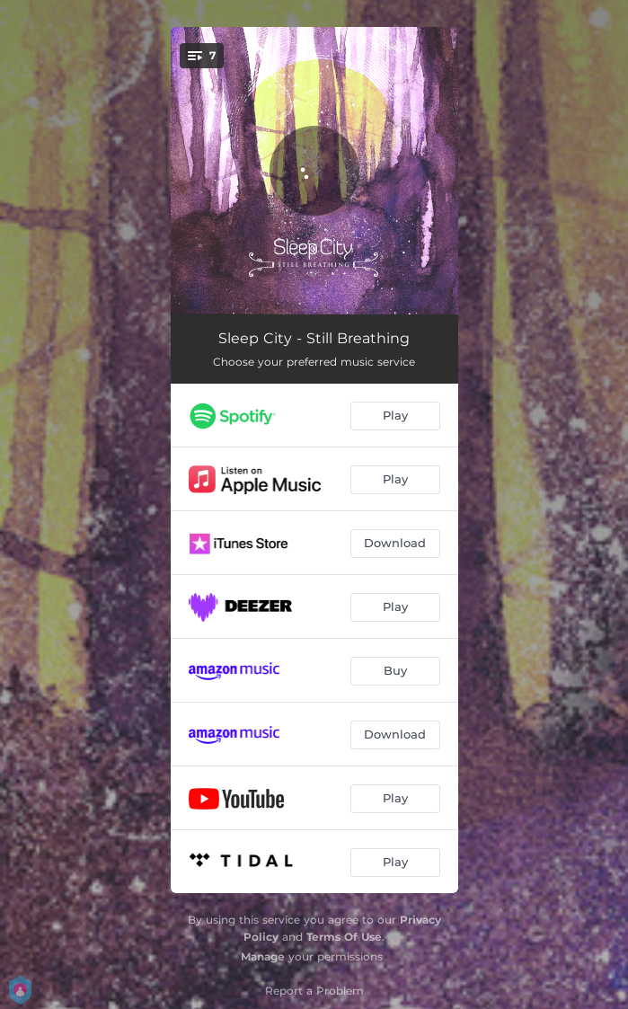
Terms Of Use (344, 936)
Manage (263, 956)
